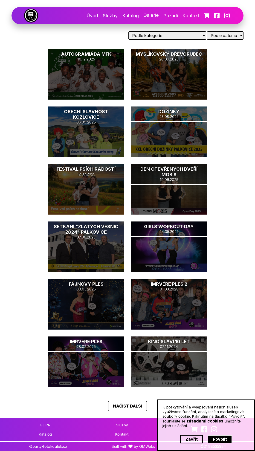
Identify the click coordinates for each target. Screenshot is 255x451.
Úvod (92, 15)
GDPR (45, 425)
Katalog (130, 15)
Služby (110, 15)
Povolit (220, 439)
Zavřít (191, 439)
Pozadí (170, 15)
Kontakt (191, 15)
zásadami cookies (204, 421)
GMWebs (147, 446)
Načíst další (127, 406)
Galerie (151, 15)
